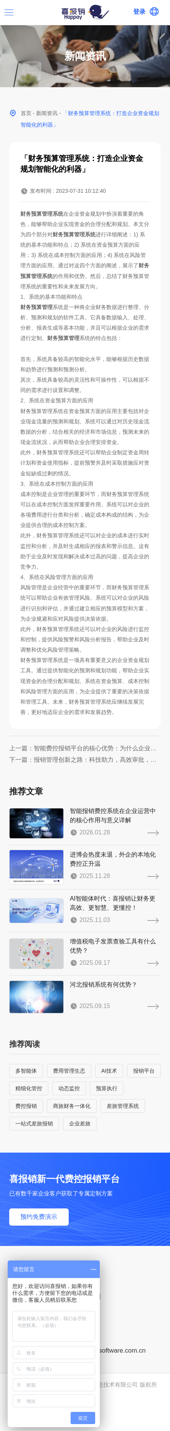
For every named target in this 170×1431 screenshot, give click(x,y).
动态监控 (69, 1088)
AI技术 (109, 1071)
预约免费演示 (38, 1216)
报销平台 (144, 1071)
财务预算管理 (36, 307)
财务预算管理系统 (41, 214)
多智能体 (26, 1071)
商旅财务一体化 (72, 1106)
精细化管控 (28, 1088)
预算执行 (106, 1088)
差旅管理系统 (123, 1106)
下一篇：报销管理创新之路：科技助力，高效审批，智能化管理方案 (85, 759)
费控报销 (26, 1106)
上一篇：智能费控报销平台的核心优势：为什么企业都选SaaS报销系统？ (85, 748)
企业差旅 (80, 1123)
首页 (26, 113)
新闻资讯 (47, 113)
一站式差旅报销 (34, 1123)
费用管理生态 (69, 1071)
